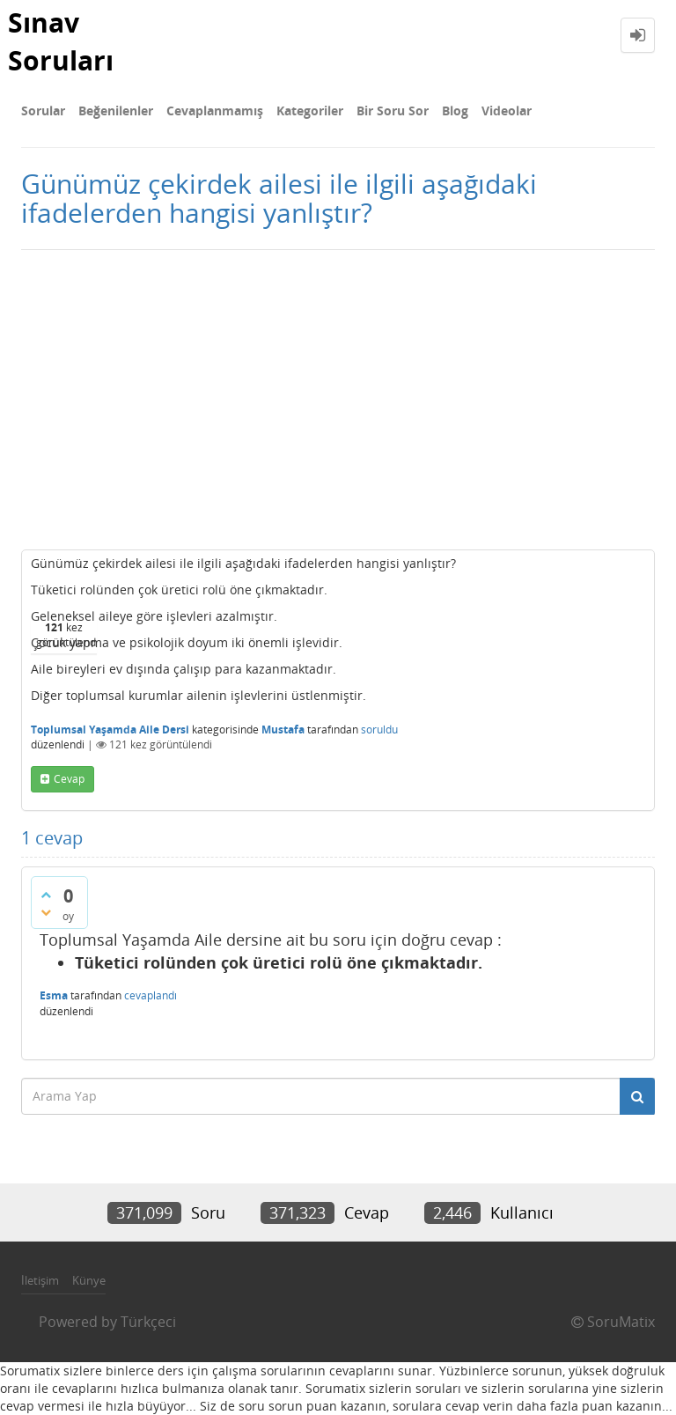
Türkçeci (148, 1321)
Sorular (43, 110)
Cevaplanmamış (214, 110)
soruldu (379, 729)
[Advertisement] (338, 399)
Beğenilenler (115, 110)
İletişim (40, 1280)
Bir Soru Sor (392, 110)
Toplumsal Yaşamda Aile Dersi (110, 729)
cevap (69, 778)
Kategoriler (309, 110)
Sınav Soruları (61, 41)
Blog (455, 110)
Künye (89, 1280)
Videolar (506, 110)
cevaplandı (150, 995)
